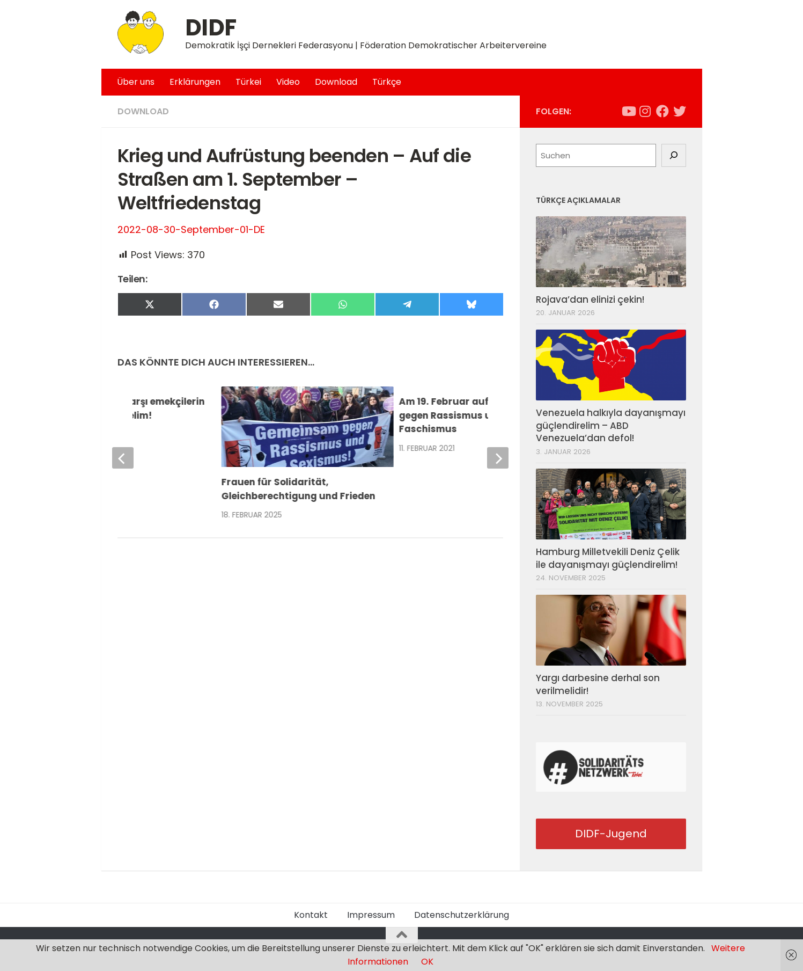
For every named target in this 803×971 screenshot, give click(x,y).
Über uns (135, 82)
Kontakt (311, 915)
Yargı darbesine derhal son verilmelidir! (598, 684)
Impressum (371, 915)
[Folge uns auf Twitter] (679, 111)
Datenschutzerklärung (461, 915)
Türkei (248, 82)
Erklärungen (195, 82)
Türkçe (386, 82)
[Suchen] (673, 155)
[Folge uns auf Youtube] (628, 111)
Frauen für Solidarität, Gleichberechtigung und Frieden (298, 489)
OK (427, 961)
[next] (498, 458)
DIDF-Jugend (611, 833)
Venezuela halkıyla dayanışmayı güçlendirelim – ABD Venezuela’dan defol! (611, 425)
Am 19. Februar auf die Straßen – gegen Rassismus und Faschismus (477, 415)
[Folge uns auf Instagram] (645, 111)
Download (336, 82)
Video (288, 82)
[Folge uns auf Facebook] (662, 111)
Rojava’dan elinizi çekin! (590, 299)
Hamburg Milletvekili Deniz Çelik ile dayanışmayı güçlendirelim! (608, 558)
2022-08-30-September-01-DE (191, 229)
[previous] (123, 458)
